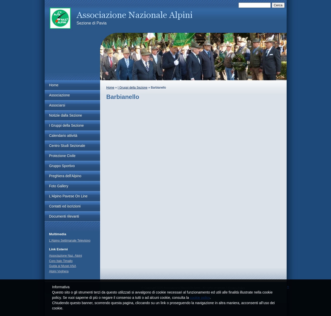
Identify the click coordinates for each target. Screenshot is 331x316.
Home (110, 87)
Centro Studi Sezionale (67, 146)
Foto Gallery (58, 186)
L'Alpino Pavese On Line (68, 196)
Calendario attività (63, 136)
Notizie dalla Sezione (65, 115)
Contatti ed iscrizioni (65, 206)
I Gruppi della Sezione (132, 87)
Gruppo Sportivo (62, 166)
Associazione (59, 95)
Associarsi (57, 105)
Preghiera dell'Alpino (65, 176)
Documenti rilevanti (64, 216)
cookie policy (200, 298)
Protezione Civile (62, 156)
